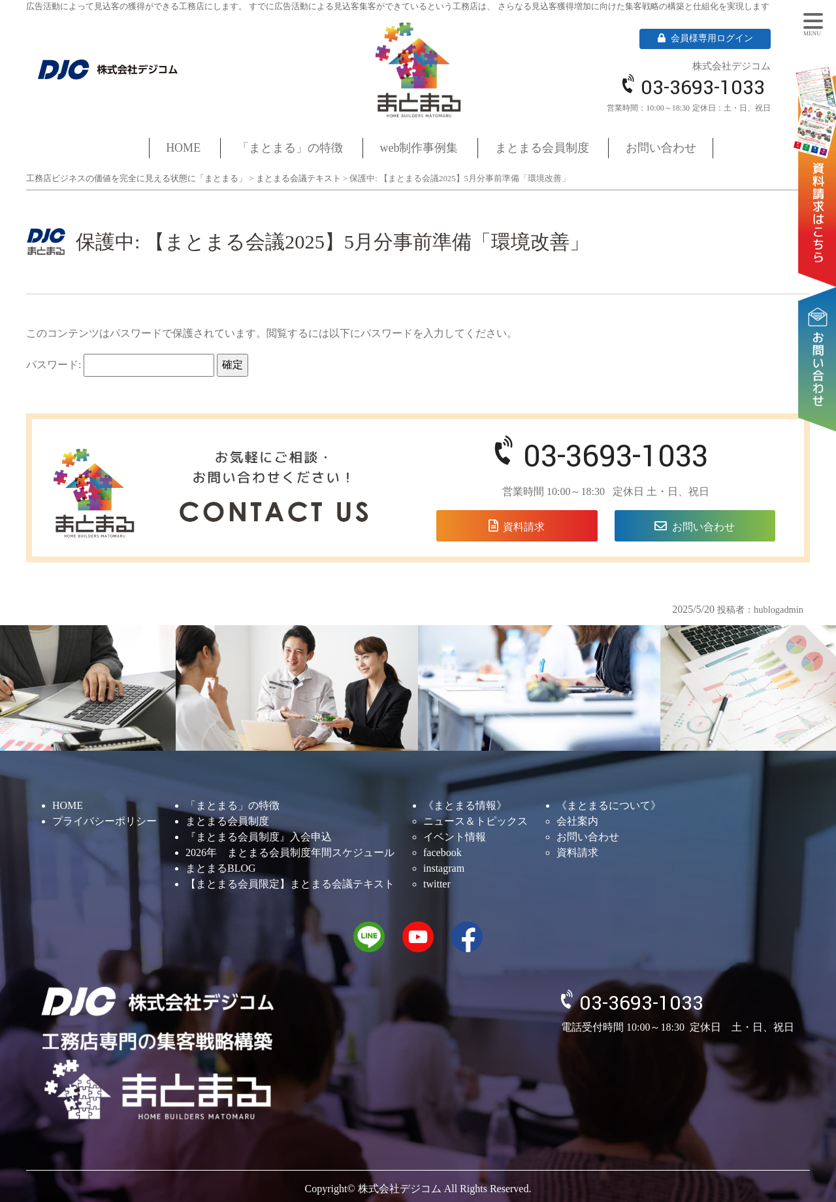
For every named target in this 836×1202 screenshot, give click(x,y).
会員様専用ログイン (705, 38)
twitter (437, 883)
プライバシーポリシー (104, 821)
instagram (443, 868)
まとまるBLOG (220, 868)
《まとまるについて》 (608, 805)
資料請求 (819, 157)
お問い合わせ (819, 318)
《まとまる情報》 (465, 805)
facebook (442, 852)
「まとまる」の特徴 (290, 147)
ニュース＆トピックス (475, 821)
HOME (183, 147)
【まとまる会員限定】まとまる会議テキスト (289, 883)
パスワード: (120, 365)
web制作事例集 (419, 147)
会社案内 (577, 821)
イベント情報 (454, 836)
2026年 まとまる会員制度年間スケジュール (289, 852)
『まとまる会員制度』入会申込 (258, 836)
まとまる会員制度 (542, 147)
